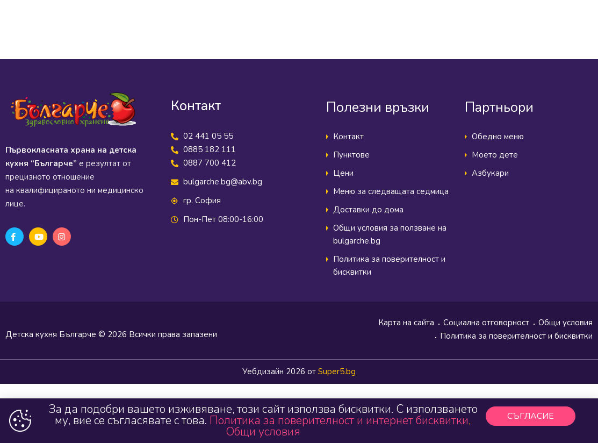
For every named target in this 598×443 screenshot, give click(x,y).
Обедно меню (498, 136)
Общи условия (565, 322)
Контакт (348, 136)
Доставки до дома (368, 209)
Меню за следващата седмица (391, 191)
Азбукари (490, 173)
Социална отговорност (486, 322)
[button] (530, 416)
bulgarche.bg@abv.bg (222, 181)
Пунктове (351, 154)
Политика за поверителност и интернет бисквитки (339, 420)
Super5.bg (337, 371)
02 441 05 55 (208, 136)
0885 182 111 (209, 149)
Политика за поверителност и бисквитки (389, 265)
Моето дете (495, 154)
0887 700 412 (209, 163)
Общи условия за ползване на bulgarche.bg (389, 234)
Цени (343, 173)
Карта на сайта (406, 322)
